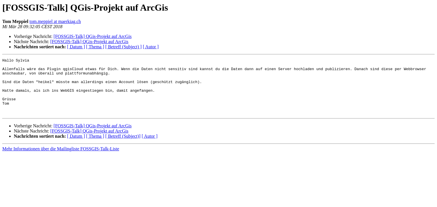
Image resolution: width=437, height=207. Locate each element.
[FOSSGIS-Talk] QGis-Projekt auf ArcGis (92, 36)
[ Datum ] (76, 46)
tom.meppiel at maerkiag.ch (55, 21)
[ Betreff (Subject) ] (123, 46)
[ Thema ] (95, 46)
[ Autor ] (151, 46)
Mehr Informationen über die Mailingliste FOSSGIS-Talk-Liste (60, 160)
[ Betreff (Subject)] (122, 147)
